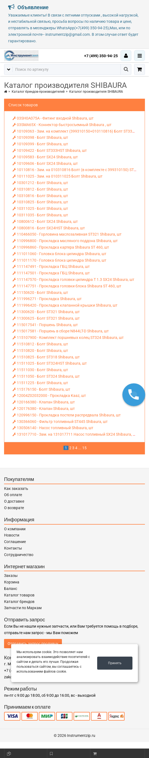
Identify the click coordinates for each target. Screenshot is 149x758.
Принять (115, 663)
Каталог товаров (19, 595)
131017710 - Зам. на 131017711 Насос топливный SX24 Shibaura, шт (75, 434)
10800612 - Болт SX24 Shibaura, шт (45, 221)
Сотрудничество (18, 555)
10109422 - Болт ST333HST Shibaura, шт (49, 150)
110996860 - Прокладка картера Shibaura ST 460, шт (60, 247)
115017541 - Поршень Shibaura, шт (45, 325)
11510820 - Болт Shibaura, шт (40, 350)
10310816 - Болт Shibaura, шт (40, 196)
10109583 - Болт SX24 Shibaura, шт (45, 157)
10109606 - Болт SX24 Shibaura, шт (45, 163)
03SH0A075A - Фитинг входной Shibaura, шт (53, 118)
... (79, 448)
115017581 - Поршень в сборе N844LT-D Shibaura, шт (60, 331)
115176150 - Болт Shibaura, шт (41, 389)
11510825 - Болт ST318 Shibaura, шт (46, 357)
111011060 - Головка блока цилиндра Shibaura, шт (59, 254)
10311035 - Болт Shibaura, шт (40, 215)
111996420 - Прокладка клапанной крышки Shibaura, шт (65, 305)
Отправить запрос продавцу (33, 643)
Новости (11, 535)
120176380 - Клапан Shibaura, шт (43, 408)
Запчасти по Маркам (23, 608)
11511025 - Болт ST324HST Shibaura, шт (49, 363)
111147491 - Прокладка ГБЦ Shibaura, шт (51, 266)
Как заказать (16, 488)
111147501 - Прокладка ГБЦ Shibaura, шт (51, 273)
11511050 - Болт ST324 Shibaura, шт (46, 376)
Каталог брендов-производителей (38, 92)
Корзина (11, 582)
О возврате (14, 508)
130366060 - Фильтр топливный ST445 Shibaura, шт (60, 421)
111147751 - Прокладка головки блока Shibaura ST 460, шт (66, 286)
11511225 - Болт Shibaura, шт (40, 383)
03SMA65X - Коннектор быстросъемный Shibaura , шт (62, 125)
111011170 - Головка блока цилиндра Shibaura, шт (59, 260)
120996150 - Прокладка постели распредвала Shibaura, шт (66, 415)
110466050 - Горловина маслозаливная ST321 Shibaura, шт (67, 234)
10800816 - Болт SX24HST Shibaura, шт (48, 228)
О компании (15, 529)
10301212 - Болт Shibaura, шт (40, 183)
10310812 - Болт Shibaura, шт (40, 189)
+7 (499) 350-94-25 (101, 56)
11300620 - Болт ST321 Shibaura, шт (46, 312)
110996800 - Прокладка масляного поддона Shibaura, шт (65, 241)
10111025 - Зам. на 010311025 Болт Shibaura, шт (57, 176)
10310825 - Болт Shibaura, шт (40, 202)
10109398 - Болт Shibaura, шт (40, 137)
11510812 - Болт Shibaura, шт (40, 344)
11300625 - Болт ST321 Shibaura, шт (46, 318)
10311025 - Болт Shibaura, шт (40, 208)
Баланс (10, 588)
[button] (134, 395)
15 (84, 448)
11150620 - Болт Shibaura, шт (40, 292)
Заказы (11, 575)
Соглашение (15, 541)
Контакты (13, 548)
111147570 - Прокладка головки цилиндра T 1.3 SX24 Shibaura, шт (73, 279)
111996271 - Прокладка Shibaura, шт (47, 299)
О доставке (14, 501)
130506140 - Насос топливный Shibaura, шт (52, 428)
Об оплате (13, 495)
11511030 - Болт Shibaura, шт (40, 370)
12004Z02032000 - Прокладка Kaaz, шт (49, 395)
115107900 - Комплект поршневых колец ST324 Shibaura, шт (68, 337)
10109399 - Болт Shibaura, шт (40, 144)
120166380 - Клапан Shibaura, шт (43, 402)
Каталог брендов (19, 601)
